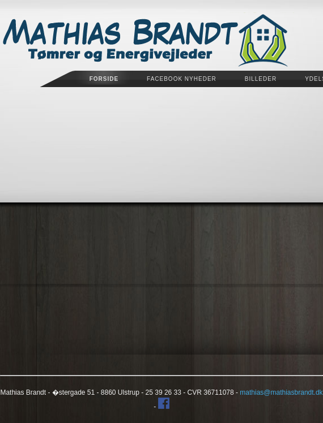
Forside (104, 79)
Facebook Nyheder (181, 79)
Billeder (261, 79)
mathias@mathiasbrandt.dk (281, 392)
